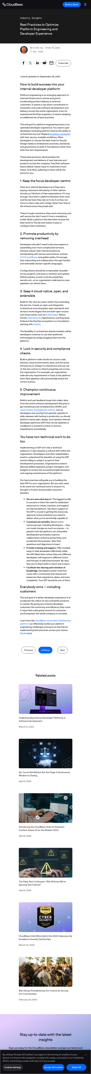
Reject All (76, 1069)
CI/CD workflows (28, 257)
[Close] (85, 1056)
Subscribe (63, 63)
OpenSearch (34, 318)
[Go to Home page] (13, 4)
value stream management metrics (37, 410)
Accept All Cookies (53, 1069)
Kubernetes (52, 314)
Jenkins (36, 324)
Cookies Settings (12, 1069)
